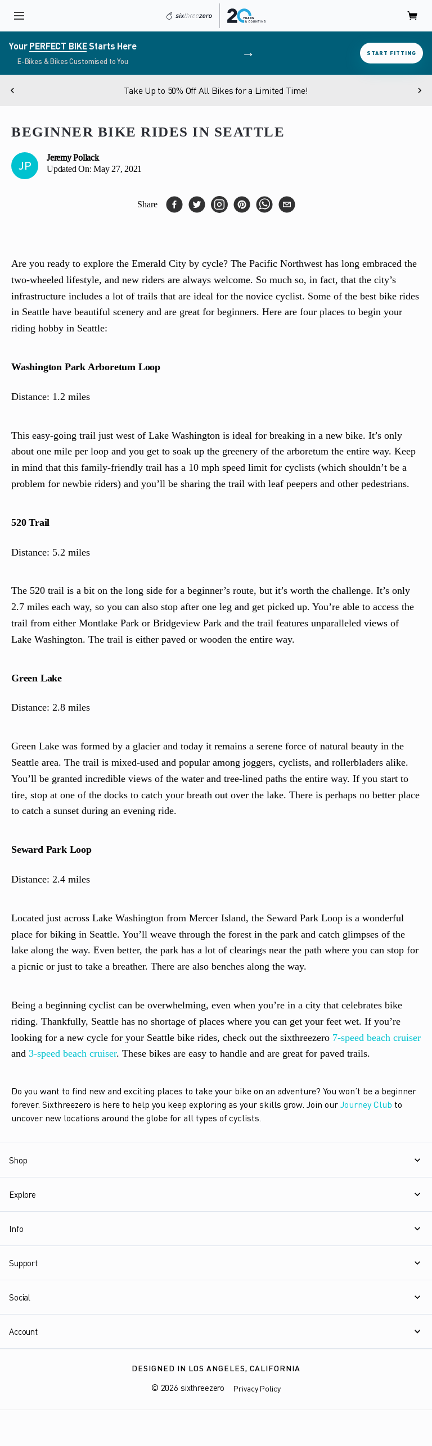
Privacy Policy (257, 1388)
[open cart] (413, 15)
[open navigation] (19, 15)
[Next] (419, 90)
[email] (286, 204)
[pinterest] (241, 204)
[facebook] (174, 204)
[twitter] (196, 204)
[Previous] (12, 90)
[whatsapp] (264, 204)
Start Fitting (391, 52)
